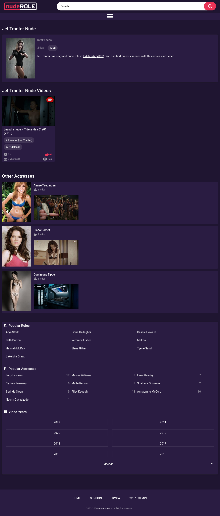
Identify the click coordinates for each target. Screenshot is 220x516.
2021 (163, 422)
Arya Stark (12, 332)
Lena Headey (169, 375)
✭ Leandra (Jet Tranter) (19, 140)
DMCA (116, 498)
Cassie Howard (146, 332)
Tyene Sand (144, 348)
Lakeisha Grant (15, 356)
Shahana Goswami (169, 383)
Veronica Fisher (81, 340)
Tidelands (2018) (93, 56)
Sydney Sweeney (37, 383)
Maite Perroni (103, 383)
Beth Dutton (13, 340)
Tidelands (14, 147)
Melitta (141, 340)
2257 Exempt (138, 498)
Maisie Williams (103, 375)
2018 (57, 443)
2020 (57, 433)
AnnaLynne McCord (169, 391)
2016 (57, 454)
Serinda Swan (37, 391)
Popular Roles (19, 326)
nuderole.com (105, 508)
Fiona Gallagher (81, 332)
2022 (57, 422)
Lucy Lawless (37, 375)
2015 (163, 454)
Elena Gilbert (79, 348)
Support (96, 498)
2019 (163, 433)
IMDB (53, 48)
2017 (163, 443)
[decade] (110, 464)
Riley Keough (103, 391)
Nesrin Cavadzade (37, 399)
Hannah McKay (15, 348)
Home (76, 498)
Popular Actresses (22, 369)
